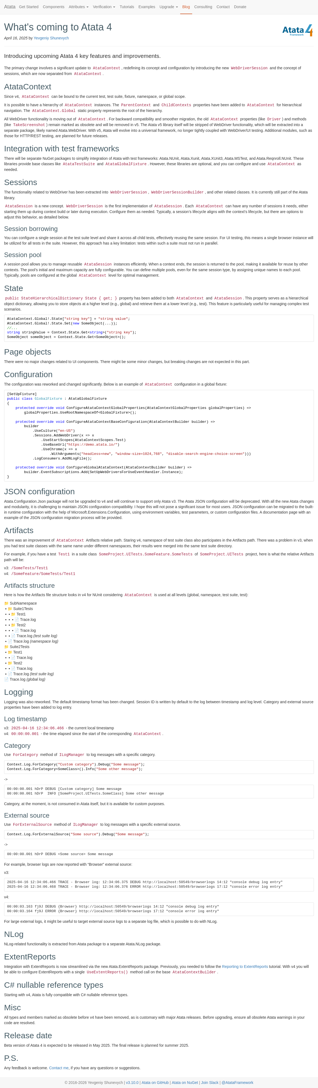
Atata (9, 7)
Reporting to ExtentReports (245, 966)
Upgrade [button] (169, 7)
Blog (186, 7)
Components (53, 7)
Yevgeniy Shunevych (51, 38)
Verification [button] (104, 7)
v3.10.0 (132, 1082)
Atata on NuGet (185, 1082)
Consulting (203, 7)
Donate (240, 7)
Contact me (59, 1068)
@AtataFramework (237, 1082)
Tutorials (127, 7)
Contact (223, 7)
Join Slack (210, 1082)
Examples (147, 7)
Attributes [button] (79, 7)
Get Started (29, 7)
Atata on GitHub (155, 1082)
